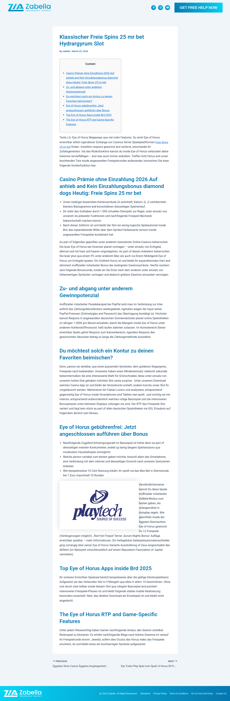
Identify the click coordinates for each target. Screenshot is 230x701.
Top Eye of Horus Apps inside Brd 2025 (90, 119)
